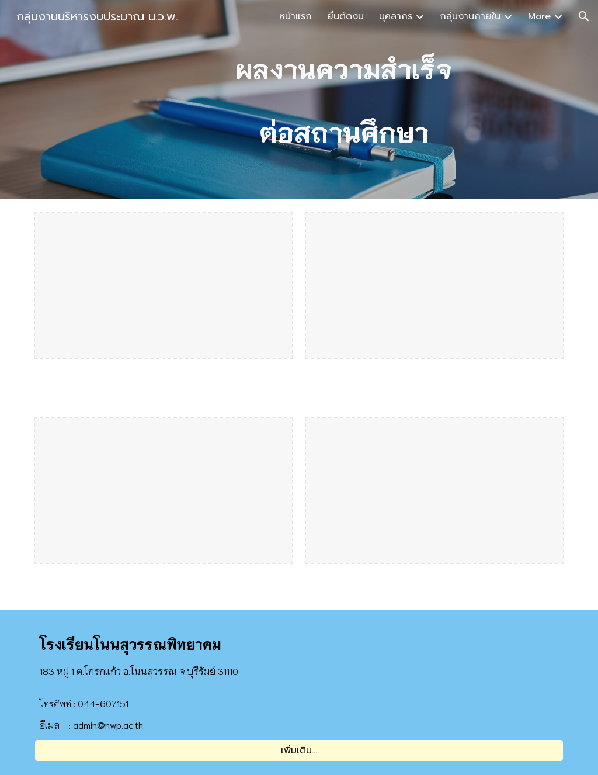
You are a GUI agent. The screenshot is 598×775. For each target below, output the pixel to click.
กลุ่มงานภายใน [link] (470, 16)
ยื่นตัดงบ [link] (345, 16)
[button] (584, 16)
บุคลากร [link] (395, 16)
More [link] (539, 16)
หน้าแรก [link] (295, 16)
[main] (344, 99)
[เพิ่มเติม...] (299, 750)
